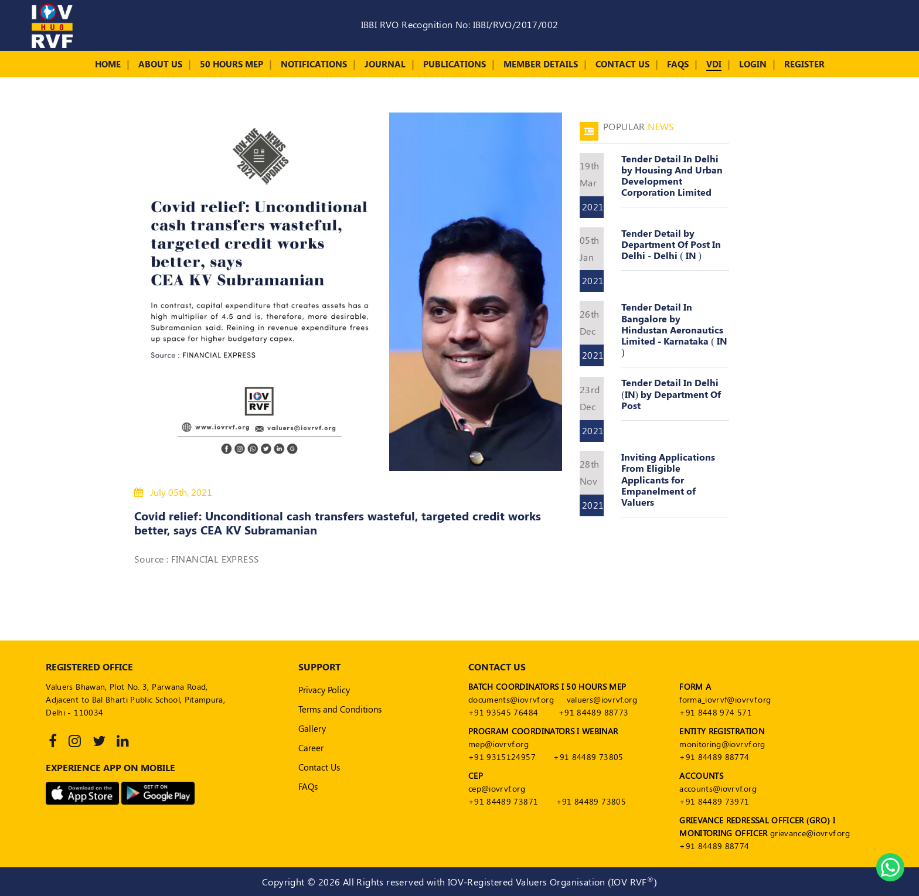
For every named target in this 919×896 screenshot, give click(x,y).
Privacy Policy (324, 690)
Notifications (314, 64)
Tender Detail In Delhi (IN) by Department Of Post (671, 393)
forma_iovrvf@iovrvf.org (725, 699)
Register (804, 64)
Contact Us (622, 64)
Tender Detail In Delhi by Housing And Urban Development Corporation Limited (672, 175)
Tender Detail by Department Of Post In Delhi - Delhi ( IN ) (671, 244)
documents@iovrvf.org (511, 699)
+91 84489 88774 (714, 756)
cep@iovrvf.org (496, 788)
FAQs (678, 64)
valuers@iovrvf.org (602, 699)
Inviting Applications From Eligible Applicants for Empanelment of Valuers (668, 479)
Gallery (312, 728)
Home (108, 64)
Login (753, 64)
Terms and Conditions (340, 709)
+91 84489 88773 (593, 712)
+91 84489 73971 (714, 801)
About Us (160, 64)
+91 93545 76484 (503, 712)
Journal (385, 64)
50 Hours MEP (231, 64)
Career (311, 748)
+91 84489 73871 (503, 801)
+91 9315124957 (502, 756)
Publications (454, 64)
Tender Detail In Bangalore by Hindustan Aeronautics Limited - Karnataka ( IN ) (674, 329)
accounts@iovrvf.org (718, 788)
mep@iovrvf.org (498, 743)
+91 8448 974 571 (715, 712)
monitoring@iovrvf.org (722, 743)
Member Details (540, 64)
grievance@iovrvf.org (810, 833)
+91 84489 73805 (588, 756)
